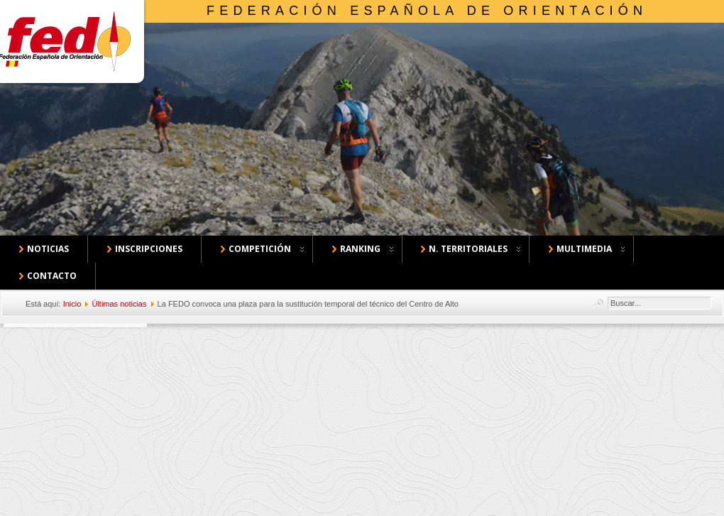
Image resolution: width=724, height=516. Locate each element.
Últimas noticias (119, 304)
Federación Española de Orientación (427, 11)
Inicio (72, 304)
